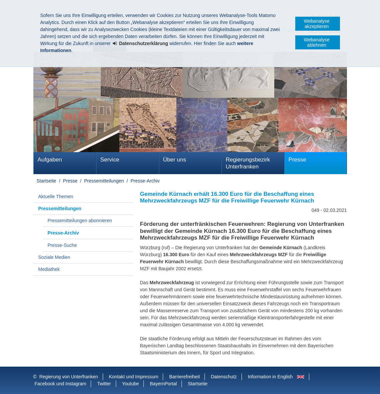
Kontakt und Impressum (133, 376)
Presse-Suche (62, 245)
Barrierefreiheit (184, 376)
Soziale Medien (54, 257)
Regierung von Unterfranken (68, 376)
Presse (297, 159)
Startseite (46, 180)
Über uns (174, 159)
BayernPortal (163, 383)
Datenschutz (224, 376)
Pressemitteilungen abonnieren (80, 220)
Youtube (130, 383)
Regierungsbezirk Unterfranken (248, 163)
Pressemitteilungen (104, 180)
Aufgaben (50, 159)
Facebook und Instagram (60, 383)
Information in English (270, 376)
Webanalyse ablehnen (317, 42)
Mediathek (49, 269)
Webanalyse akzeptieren (317, 23)
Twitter (104, 383)
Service (109, 159)
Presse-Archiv (144, 180)
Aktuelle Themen (55, 196)
